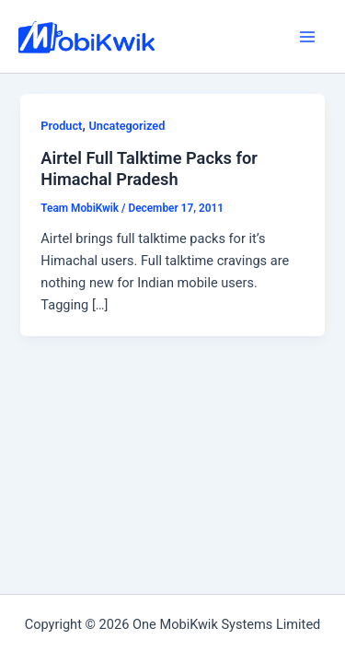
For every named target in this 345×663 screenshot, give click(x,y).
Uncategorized (126, 126)
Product (61, 126)
